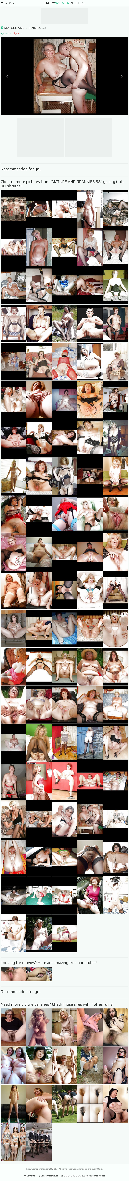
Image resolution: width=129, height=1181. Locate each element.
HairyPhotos (64, 3)
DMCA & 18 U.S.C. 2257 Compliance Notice (83, 1175)
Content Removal (48, 1175)
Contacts (29, 1175)
